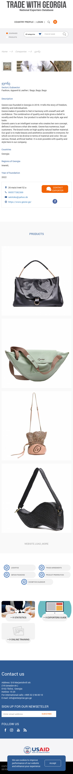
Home (4, 51)
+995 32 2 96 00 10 (33, 694)
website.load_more (36, 543)
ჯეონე (37, 51)
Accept (52, 763)
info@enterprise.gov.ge (20, 697)
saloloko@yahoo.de (18, 197)
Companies (20, 51)
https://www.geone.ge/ (19, 201)
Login (39, 21)
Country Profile (24, 21)
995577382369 (15, 192)
